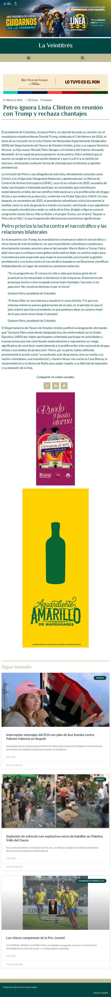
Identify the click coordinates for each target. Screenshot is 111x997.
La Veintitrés (56, 46)
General (47, 99)
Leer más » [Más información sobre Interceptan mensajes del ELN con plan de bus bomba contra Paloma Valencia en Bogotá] (11, 757)
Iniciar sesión (100, 992)
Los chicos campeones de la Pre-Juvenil (35, 938)
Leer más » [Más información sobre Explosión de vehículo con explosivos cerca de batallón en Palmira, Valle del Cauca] (11, 858)
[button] (28, 57)
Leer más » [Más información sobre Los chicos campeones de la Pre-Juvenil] (11, 956)
